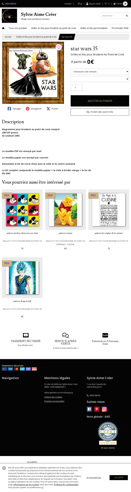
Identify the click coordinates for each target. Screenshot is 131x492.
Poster (52, 109)
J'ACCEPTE (118, 477)
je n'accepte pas (94, 477)
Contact (67, 3)
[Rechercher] (127, 16)
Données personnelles (54, 401)
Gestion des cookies (53, 397)
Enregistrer (34, 109)
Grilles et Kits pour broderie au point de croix (36, 37)
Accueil (8, 37)
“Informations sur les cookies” (26, 484)
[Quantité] (76, 88)
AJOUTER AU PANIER (100, 101)
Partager (14, 109)
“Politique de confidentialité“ (66, 484)
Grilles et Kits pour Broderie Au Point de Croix (97, 54)
